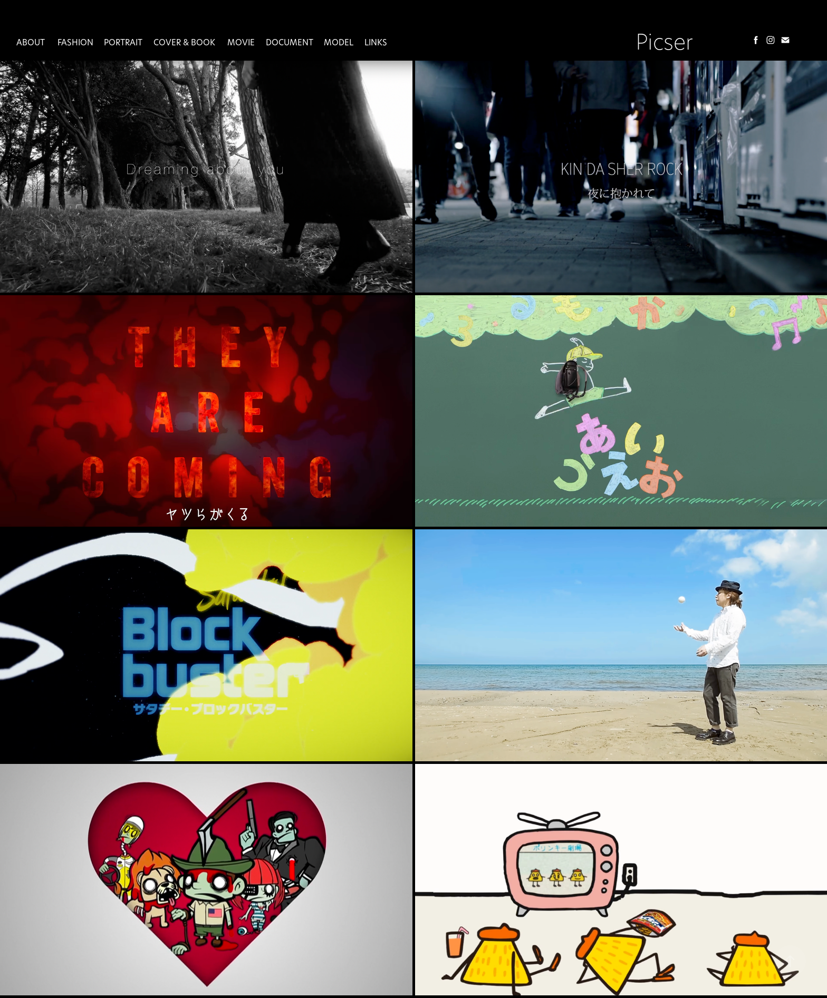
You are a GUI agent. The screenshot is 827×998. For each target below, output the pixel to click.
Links (375, 42)
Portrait (123, 42)
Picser (664, 41)
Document (289, 42)
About (30, 42)
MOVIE (241, 42)
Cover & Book (184, 42)
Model (338, 42)
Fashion (75, 42)
